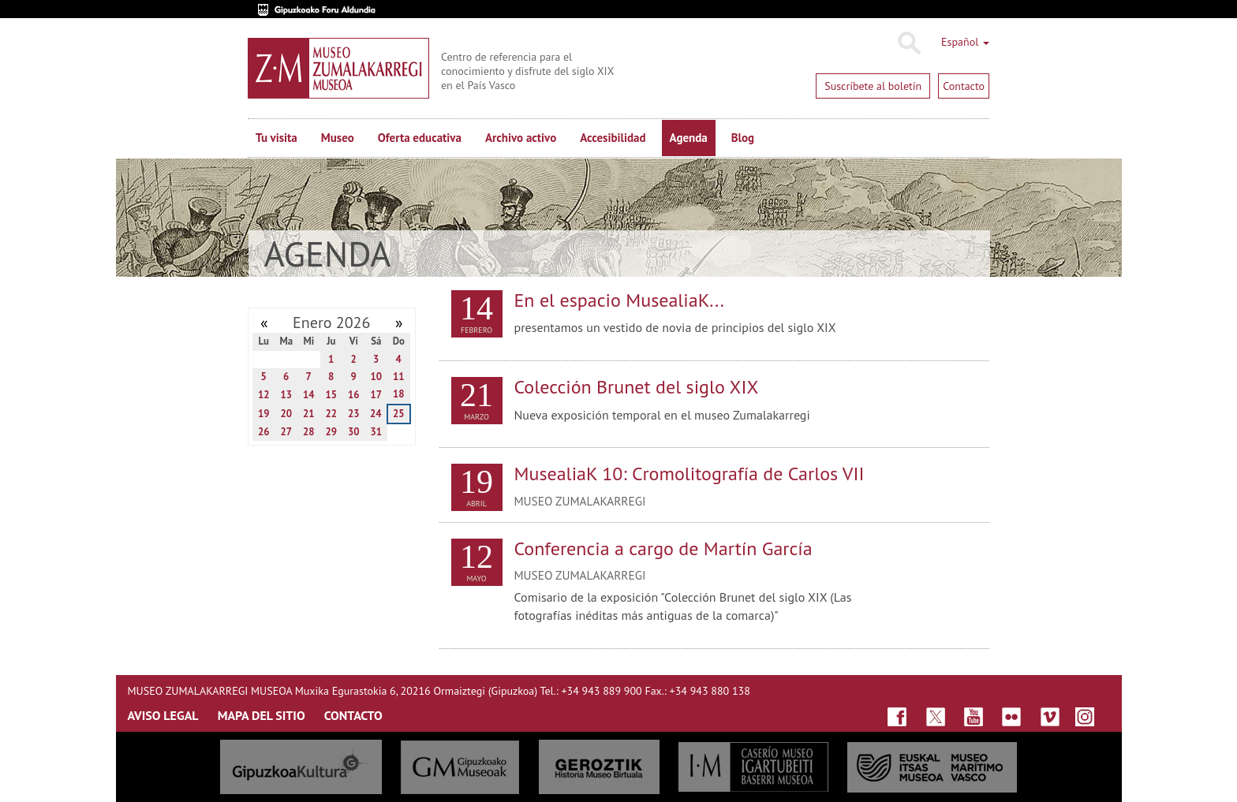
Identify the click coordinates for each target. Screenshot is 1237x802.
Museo (337, 137)
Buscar (908, 43)
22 (331, 413)
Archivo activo (520, 137)
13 (286, 394)
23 (354, 413)
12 (264, 394)
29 (331, 431)
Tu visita (276, 137)
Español (965, 42)
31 (376, 431)
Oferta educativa (420, 137)
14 (309, 394)
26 (264, 431)
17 (376, 394)
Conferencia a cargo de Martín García (663, 548)
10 (376, 376)
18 (399, 394)
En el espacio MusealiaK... (619, 300)
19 (264, 413)
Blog (742, 137)
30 (354, 431)
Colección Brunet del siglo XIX (636, 387)
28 (309, 431)
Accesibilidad (612, 137)
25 (399, 413)
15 (331, 394)
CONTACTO (353, 715)
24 (376, 413)
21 (309, 413)
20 (286, 413)
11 (399, 376)
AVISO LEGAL (163, 715)
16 (354, 394)
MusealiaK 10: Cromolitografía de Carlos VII (689, 473)
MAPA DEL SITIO (261, 715)
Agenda (689, 137)
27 (286, 431)
